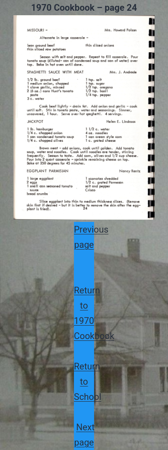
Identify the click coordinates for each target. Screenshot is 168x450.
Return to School (87, 381)
